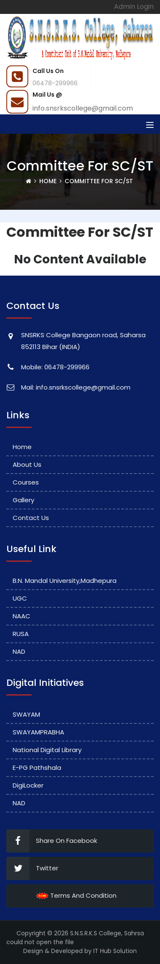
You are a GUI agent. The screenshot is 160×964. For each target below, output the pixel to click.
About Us (27, 464)
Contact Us (31, 517)
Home (48, 181)
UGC (20, 598)
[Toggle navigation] (150, 125)
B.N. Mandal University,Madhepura (65, 580)
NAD (19, 651)
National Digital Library (47, 749)
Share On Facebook (51, 841)
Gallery (23, 500)
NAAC (21, 616)
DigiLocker (28, 785)
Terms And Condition (76, 895)
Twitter (32, 868)
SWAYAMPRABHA (38, 732)
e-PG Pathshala (37, 767)
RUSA (21, 633)
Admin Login (134, 6)
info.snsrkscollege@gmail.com (83, 108)
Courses (26, 482)
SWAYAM (26, 714)
